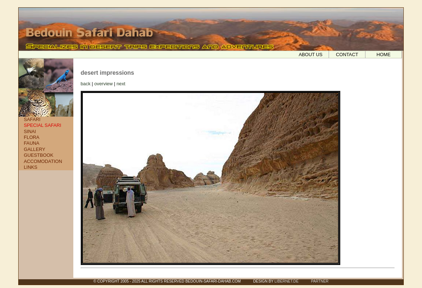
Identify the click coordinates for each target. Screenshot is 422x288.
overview (103, 83)
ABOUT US (310, 54)
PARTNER (320, 281)
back (85, 83)
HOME (383, 54)
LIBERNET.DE (287, 281)
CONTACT (347, 54)
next (120, 83)
